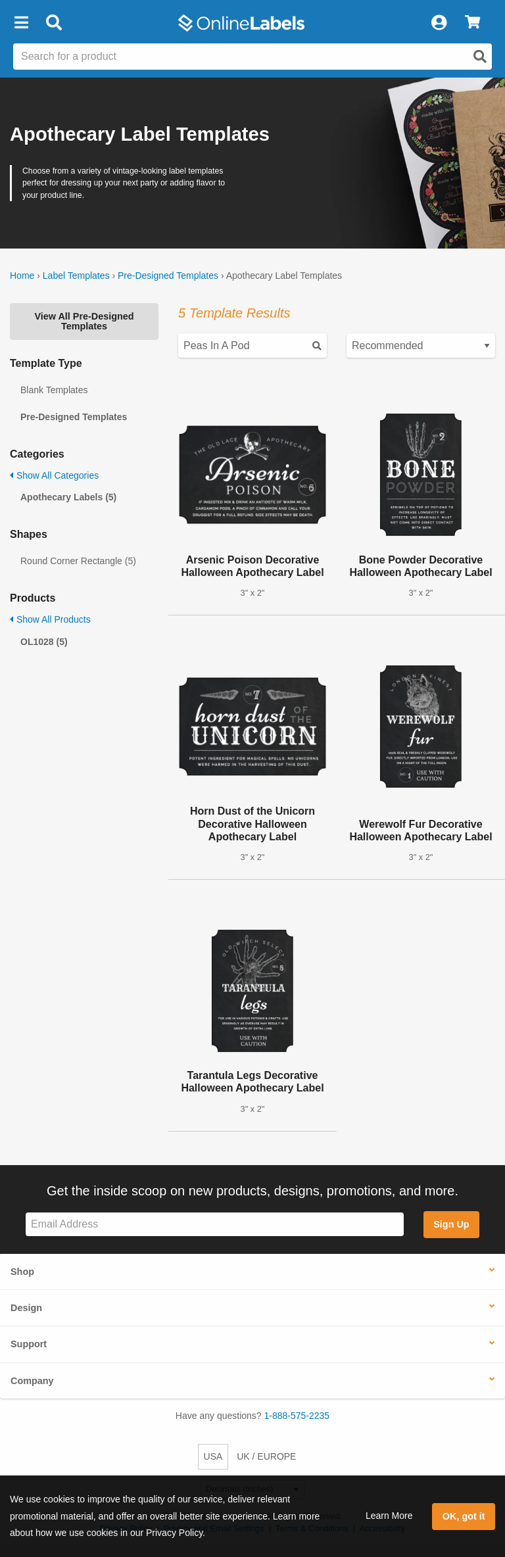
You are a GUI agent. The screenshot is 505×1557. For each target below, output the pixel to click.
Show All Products (50, 619)
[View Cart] (472, 23)
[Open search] (480, 56)
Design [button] (26, 1308)
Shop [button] (22, 1271)
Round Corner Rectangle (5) (78, 561)
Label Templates (76, 275)
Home (22, 275)
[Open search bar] (53, 23)
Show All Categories (54, 475)
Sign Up (451, 1224)
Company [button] (32, 1381)
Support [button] (29, 1344)
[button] (21, 23)
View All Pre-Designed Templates (83, 321)
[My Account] (438, 23)
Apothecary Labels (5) (68, 497)
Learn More (389, 1515)
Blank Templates (53, 390)
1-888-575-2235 (297, 1415)
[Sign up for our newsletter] (215, 1224)
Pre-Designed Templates (168, 275)
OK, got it (464, 1516)
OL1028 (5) (44, 641)
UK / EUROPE (266, 1456)
